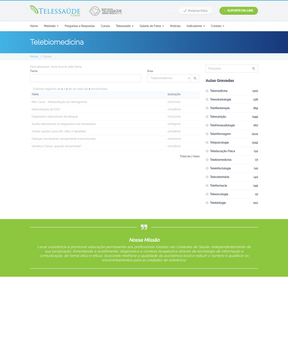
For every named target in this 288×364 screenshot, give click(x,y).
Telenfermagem (220, 134)
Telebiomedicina (220, 159)
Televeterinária (219, 177)
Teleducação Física (222, 151)
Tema (33, 71)
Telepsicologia (219, 142)
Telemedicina (218, 91)
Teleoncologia (219, 194)
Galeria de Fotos (150, 26)
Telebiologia (218, 202)
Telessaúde (123, 26)
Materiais (50, 26)
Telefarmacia (218, 185)
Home (34, 26)
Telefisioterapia (220, 108)
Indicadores (194, 26)
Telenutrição (218, 116)
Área (150, 71)
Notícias (175, 26)
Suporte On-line (238, 10)
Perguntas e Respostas (80, 26)
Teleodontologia (220, 99)
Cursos (105, 26)
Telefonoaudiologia (222, 125)
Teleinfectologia (220, 168)
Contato (216, 26)
